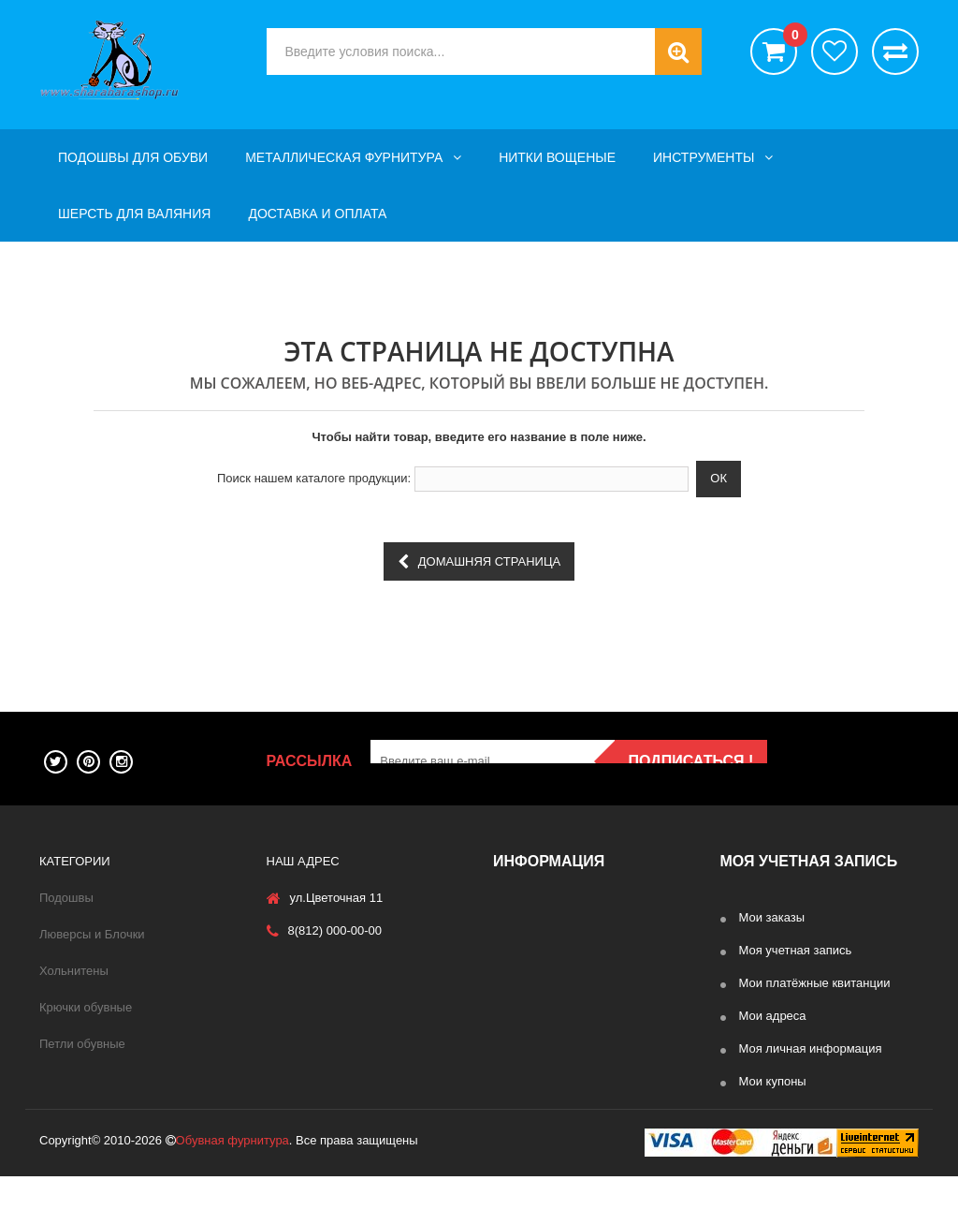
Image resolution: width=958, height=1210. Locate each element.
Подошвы (66, 898)
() (790, 37)
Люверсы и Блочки (92, 934)
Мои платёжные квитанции (815, 983)
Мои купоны (772, 1081)
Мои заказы (772, 917)
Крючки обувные (85, 1007)
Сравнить (895, 51)
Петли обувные (82, 1044)
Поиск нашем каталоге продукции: (314, 478)
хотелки (834, 51)
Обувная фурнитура (232, 1174)
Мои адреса (772, 1016)
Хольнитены (74, 971)
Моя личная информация (810, 1048)
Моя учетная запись (795, 950)
